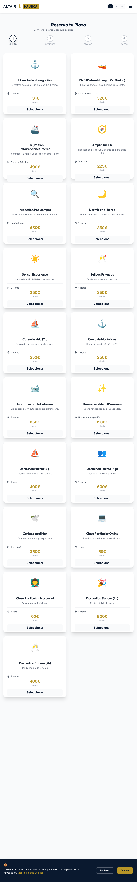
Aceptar (125, 870)
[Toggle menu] (130, 6)
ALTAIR (21, 6)
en (122, 6)
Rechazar (105, 870)
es (111, 6)
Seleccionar (35, 109)
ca (116, 6)
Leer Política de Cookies (30, 872)
